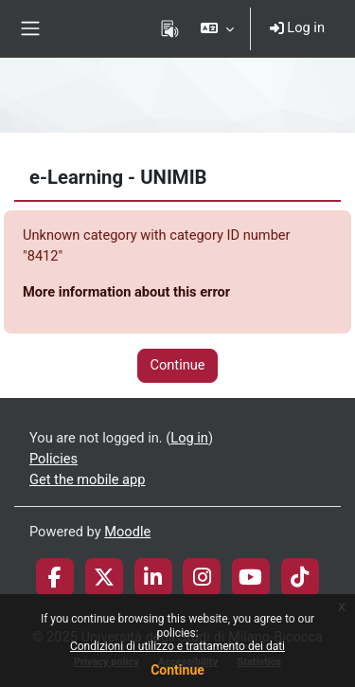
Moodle (127, 531)
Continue (177, 670)
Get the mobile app (87, 479)
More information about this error (126, 291)
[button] (216, 28)
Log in (297, 27)
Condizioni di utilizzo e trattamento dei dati (177, 646)
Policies (53, 458)
